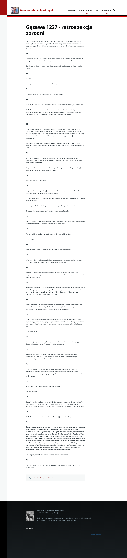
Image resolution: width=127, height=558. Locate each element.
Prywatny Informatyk (96, 534)
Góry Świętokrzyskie (40, 478)
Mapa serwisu (30, 528)
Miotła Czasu (52, 478)
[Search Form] (114, 10)
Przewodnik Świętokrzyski (37, 10)
